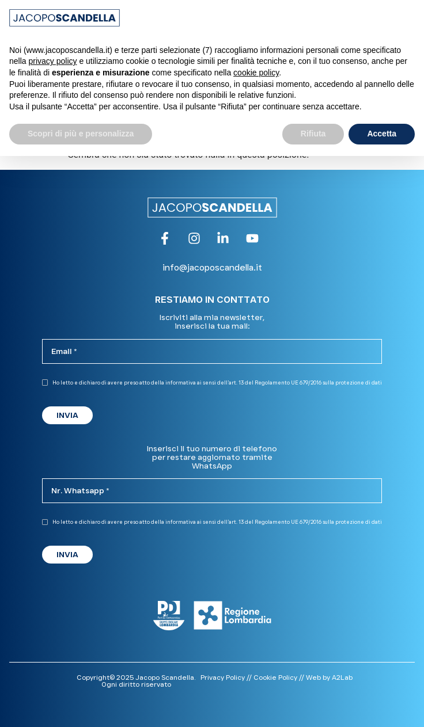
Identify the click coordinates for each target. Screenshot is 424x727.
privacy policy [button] (52, 61)
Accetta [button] (381, 133)
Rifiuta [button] (313, 133)
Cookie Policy (275, 677)
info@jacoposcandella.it (212, 267)
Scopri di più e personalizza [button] (81, 133)
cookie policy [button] (256, 72)
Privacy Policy (222, 677)
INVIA (67, 415)
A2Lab (342, 677)
